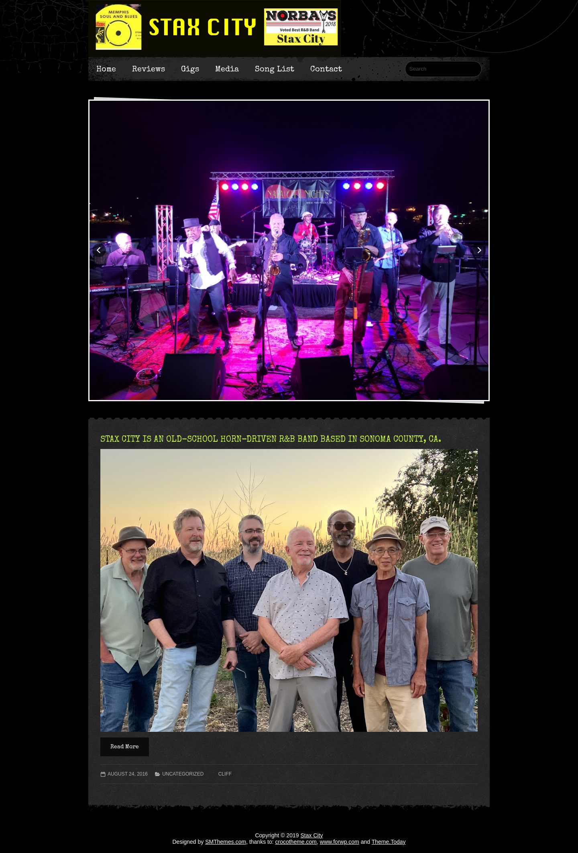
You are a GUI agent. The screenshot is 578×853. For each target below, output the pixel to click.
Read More (124, 746)
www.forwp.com (339, 842)
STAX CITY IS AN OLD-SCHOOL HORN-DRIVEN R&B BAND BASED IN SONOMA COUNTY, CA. (270, 439)
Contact (326, 69)
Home (106, 69)
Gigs (190, 69)
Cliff (225, 774)
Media (227, 69)
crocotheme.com (296, 842)
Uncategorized (183, 774)
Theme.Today (389, 842)
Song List (274, 69)
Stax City (312, 835)
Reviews (148, 69)
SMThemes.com (225, 842)
